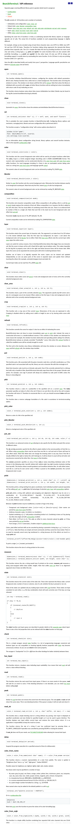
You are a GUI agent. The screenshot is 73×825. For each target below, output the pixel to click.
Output (10, 16)
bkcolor (22, 26)
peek (31, 31)
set (36, 24)
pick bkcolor (48, 28)
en (69, 3)
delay (13, 33)
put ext (54, 28)
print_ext (52, 565)
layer (34, 26)
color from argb (31, 33)
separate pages (14, 64)
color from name (21, 33)
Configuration (12, 12)
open (28, 24)
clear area (19, 28)
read (27, 31)
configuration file (16, 794)
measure (63, 28)
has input (22, 31)
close (32, 24)
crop (24, 28)
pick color (41, 28)
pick (36, 28)
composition (29, 26)
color (17, 26)
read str (35, 31)
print (58, 28)
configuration (23, 143)
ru (71, 3)
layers (31, 277)
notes (45, 165)
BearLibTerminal (10, 3)
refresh (29, 28)
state (13, 31)
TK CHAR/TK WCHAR (36, 731)
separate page (57, 626)
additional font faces (48, 523)
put (33, 28)
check (17, 31)
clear (14, 28)
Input (9, 14)
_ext (19, 489)
